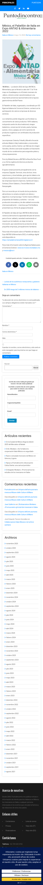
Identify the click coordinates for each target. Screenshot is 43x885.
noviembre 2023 (12, 654)
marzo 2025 (10, 582)
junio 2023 (10, 676)
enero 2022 (10, 752)
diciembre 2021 (11, 756)
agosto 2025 (10, 560)
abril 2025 (9, 578)
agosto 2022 (10, 721)
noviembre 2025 (12, 546)
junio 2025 (10, 569)
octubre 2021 (11, 765)
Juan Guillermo (10, 507)
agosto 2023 (10, 667)
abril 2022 (9, 739)
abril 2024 (9, 631)
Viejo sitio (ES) (31, 833)
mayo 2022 (10, 734)
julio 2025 (9, 564)
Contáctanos (10, 824)
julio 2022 (9, 725)
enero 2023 (10, 698)
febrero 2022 (11, 747)
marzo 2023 (10, 689)
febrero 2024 (11, 640)
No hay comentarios (33, 35)
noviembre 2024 (12, 600)
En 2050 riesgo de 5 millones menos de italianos (22, 289)
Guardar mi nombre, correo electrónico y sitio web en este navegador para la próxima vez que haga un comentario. (21, 353)
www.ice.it (21, 248)
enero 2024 (10, 645)
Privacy (8, 829)
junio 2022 (10, 730)
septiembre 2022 (12, 716)
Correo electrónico (9, 334)
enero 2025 (10, 591)
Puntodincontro (10, 492)
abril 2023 (9, 685)
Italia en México (7, 35)
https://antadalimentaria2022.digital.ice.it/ (17, 240)
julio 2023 (9, 671)
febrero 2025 (11, 586)
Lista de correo (31, 824)
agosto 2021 (10, 774)
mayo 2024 (10, 627)
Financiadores (11, 833)
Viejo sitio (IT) (30, 829)
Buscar (7, 366)
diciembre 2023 (11, 649)
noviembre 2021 (12, 761)
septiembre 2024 (12, 609)
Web (4, 341)
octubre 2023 (11, 658)
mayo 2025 (10, 573)
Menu (40, 16)
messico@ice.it (8, 250)
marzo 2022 (10, 743)
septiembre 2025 (12, 555)
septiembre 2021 (12, 770)
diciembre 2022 (11, 703)
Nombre (5, 328)
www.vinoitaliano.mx (32, 248)
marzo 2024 (10, 636)
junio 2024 (10, 622)
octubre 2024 (11, 604)
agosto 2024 (10, 613)
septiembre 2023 (12, 662)
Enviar (12, 423)
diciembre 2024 (11, 595)
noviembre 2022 (12, 707)
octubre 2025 (11, 551)
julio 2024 (9, 618)
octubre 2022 (11, 712)
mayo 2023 (10, 680)
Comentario (7, 306)
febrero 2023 (11, 694)
